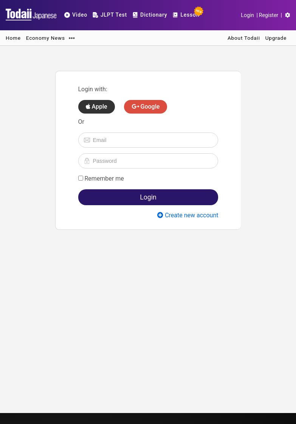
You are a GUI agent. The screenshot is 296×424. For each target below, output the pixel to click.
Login (247, 15)
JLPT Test (110, 15)
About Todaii (244, 38)
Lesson (186, 13)
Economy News (45, 38)
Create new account (187, 215)
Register (268, 15)
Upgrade (276, 38)
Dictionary (149, 15)
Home (13, 38)
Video (75, 15)
